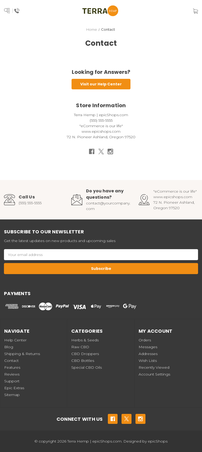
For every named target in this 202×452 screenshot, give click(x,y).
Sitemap (12, 394)
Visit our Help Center (101, 84)
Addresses (148, 353)
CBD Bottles (82, 360)
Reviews (11, 374)
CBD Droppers (85, 353)
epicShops (158, 441)
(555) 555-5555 (30, 203)
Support (11, 381)
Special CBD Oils (86, 367)
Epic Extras (14, 388)
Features (12, 367)
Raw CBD (80, 347)
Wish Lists (148, 360)
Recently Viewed (154, 367)
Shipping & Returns (22, 353)
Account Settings (154, 374)
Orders (145, 340)
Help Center (15, 340)
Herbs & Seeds (85, 340)
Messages (148, 347)
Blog (8, 347)
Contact (11, 360)
